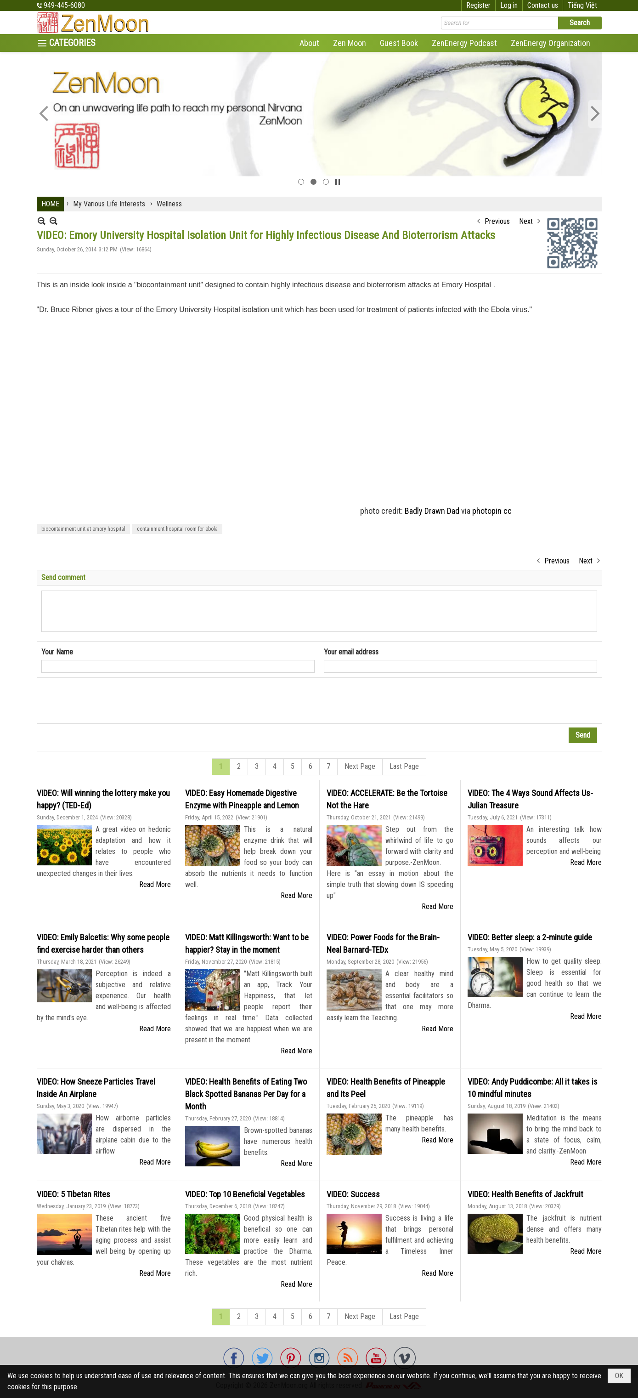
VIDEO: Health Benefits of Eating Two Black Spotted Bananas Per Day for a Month (246, 1094)
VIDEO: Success (353, 1194)
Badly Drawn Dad (432, 511)
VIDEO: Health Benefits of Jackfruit (525, 1194)
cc (507, 511)
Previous (497, 221)
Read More (155, 884)
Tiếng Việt (582, 5)
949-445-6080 (64, 5)
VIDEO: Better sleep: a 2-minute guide (530, 937)
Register (478, 5)
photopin (487, 511)
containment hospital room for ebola (177, 529)
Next (526, 221)
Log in (509, 5)
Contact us (542, 5)
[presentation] (111, 701)
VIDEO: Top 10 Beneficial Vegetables (245, 1194)
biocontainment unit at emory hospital (83, 529)
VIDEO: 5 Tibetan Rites (73, 1194)
